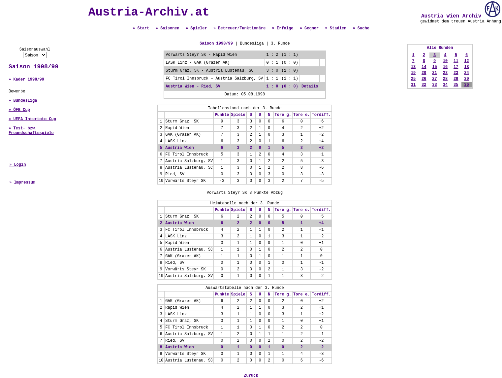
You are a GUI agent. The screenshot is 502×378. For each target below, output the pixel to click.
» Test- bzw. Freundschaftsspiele (31, 130)
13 (413, 67)
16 (445, 67)
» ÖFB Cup (19, 110)
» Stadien (335, 28)
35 (456, 85)
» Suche (361, 28)
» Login (17, 164)
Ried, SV (210, 86)
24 (466, 73)
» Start (141, 28)
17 (456, 67)
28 (445, 79)
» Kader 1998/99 (26, 79)
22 (445, 73)
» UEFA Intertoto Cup (32, 119)
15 (434, 67)
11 (456, 61)
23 (456, 73)
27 (434, 79)
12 (466, 61)
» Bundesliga (23, 100)
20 (424, 73)
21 (434, 73)
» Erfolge (283, 28)
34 (445, 85)
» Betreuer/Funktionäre (239, 28)
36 (466, 85)
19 (413, 73)
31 (413, 85)
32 (424, 85)
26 (424, 79)
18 (466, 67)
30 (466, 79)
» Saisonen (167, 28)
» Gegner (309, 28)
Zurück (251, 375)
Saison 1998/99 (33, 66)
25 (413, 79)
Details (309, 86)
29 (456, 79)
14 (424, 67)
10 (445, 61)
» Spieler (196, 28)
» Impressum (22, 182)
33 (434, 85)
